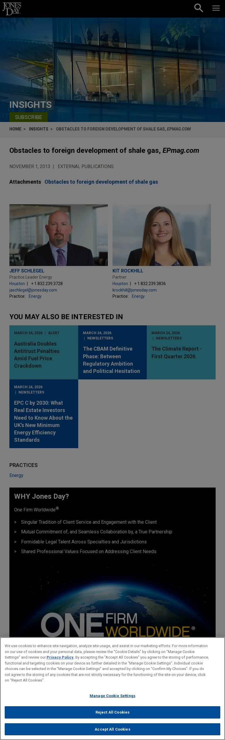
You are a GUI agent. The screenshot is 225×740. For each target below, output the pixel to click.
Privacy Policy (60, 659)
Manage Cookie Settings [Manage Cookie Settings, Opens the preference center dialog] (112, 697)
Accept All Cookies (112, 731)
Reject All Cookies (112, 714)
